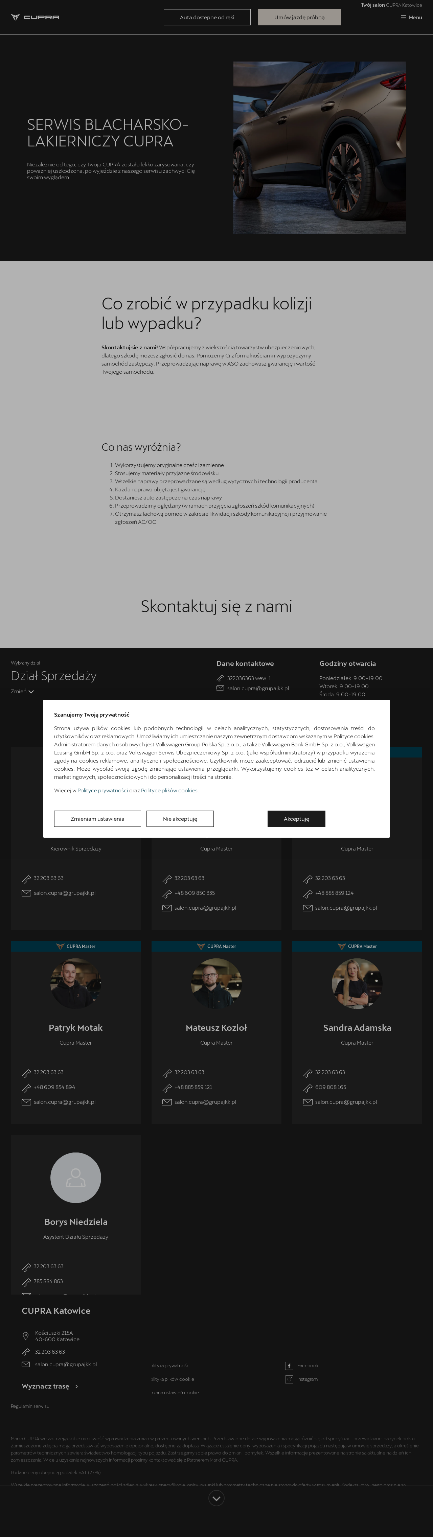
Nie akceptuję (180, 818)
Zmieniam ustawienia (97, 818)
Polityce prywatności (102, 790)
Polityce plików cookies (169, 790)
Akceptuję (296, 818)
